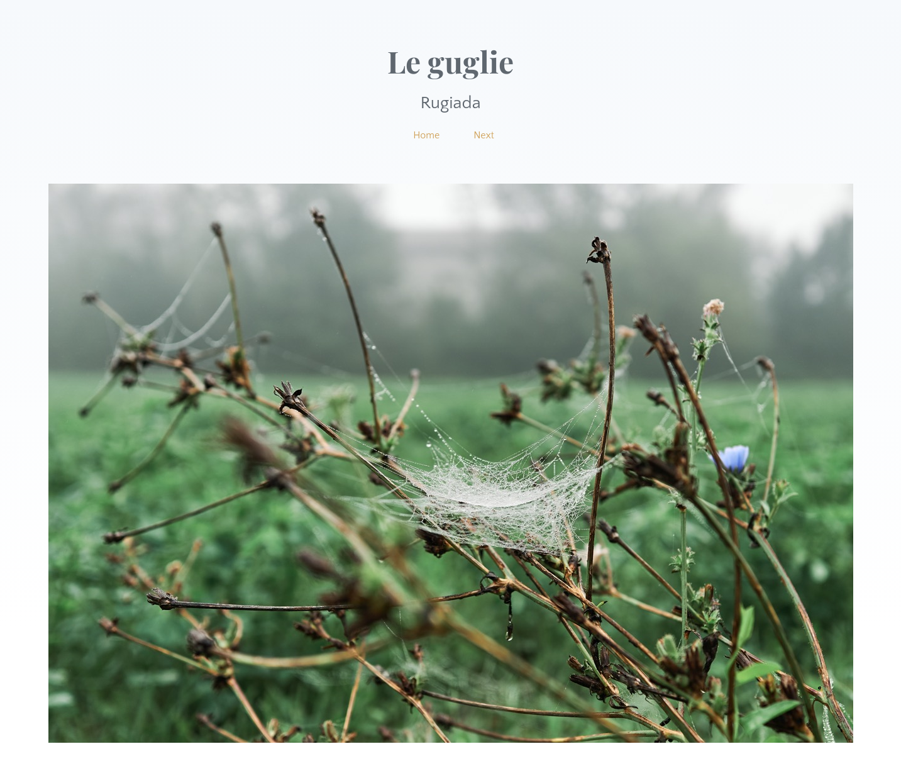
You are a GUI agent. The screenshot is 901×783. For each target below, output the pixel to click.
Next (483, 135)
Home (426, 135)
